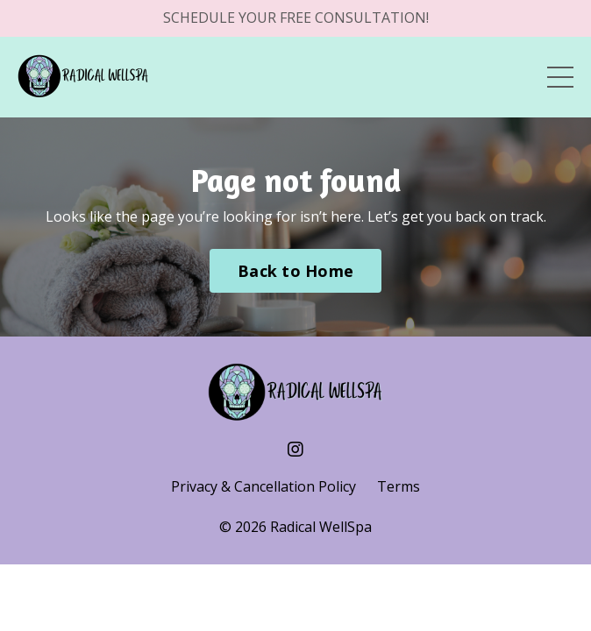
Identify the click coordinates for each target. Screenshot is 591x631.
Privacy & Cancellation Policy (263, 486)
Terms (398, 486)
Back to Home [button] (295, 270)
